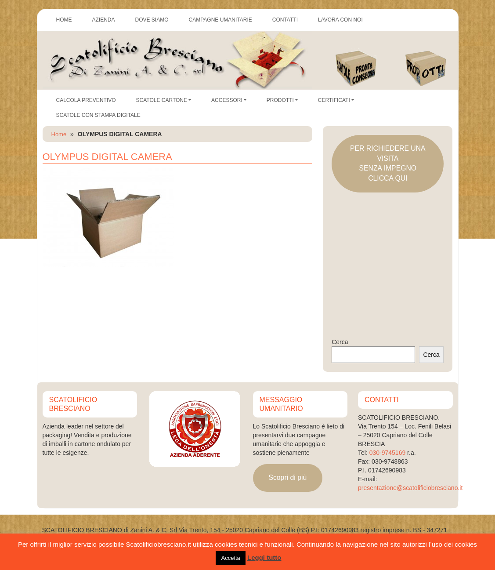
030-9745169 (387, 452)
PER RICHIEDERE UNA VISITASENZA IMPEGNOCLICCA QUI (388, 163)
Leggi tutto (264, 557)
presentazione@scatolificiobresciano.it (410, 487)
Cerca (340, 341)
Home (59, 134)
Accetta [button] (230, 558)
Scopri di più (287, 477)
